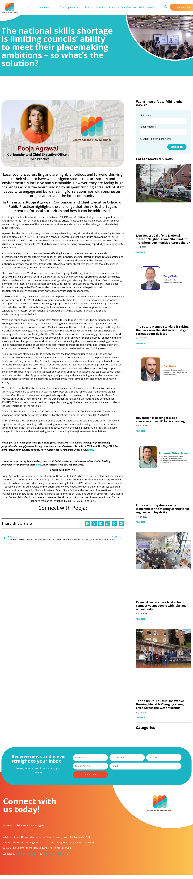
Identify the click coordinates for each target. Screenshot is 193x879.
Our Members (128, 7)
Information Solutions (55, 853)
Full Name (145, 115)
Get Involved (146, 7)
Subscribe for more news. (155, 139)
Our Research (48, 7)
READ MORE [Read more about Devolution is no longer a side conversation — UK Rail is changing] (141, 431)
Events (89, 7)
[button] (87, 523)
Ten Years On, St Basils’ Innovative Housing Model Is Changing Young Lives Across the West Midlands (160, 704)
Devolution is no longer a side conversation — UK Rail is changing (160, 419)
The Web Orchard (25, 853)
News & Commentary (107, 7)
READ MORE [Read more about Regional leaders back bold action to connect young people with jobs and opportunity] (141, 619)
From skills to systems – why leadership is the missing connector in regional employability (162, 508)
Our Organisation (71, 7)
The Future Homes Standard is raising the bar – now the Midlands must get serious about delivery (162, 330)
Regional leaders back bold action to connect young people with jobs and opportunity (161, 605)
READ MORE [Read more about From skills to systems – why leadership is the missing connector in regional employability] (141, 522)
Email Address (148, 126)
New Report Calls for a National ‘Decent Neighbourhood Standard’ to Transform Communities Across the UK (163, 239)
